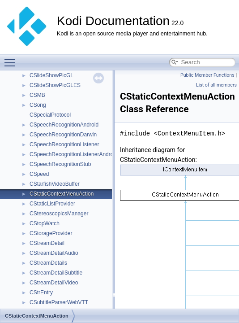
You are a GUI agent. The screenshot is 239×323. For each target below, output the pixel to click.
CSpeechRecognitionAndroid (64, 125)
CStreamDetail (47, 243)
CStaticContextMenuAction (62, 194)
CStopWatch (45, 223)
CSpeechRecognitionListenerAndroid (74, 154)
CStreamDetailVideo (54, 282)
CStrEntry (41, 292)
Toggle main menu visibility (12, 58)
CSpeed (39, 174)
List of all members (216, 85)
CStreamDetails (48, 263)
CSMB (37, 95)
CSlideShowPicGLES (55, 85)
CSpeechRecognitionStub (60, 164)
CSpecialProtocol (50, 115)
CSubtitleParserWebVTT (59, 302)
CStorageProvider (51, 233)
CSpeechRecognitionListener (64, 144)
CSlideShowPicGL (51, 75)
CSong (38, 105)
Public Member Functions (207, 75)
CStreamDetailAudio (54, 253)
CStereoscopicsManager (59, 213)
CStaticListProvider (52, 204)
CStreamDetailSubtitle (56, 273)
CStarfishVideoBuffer (55, 184)
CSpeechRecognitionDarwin (63, 134)
